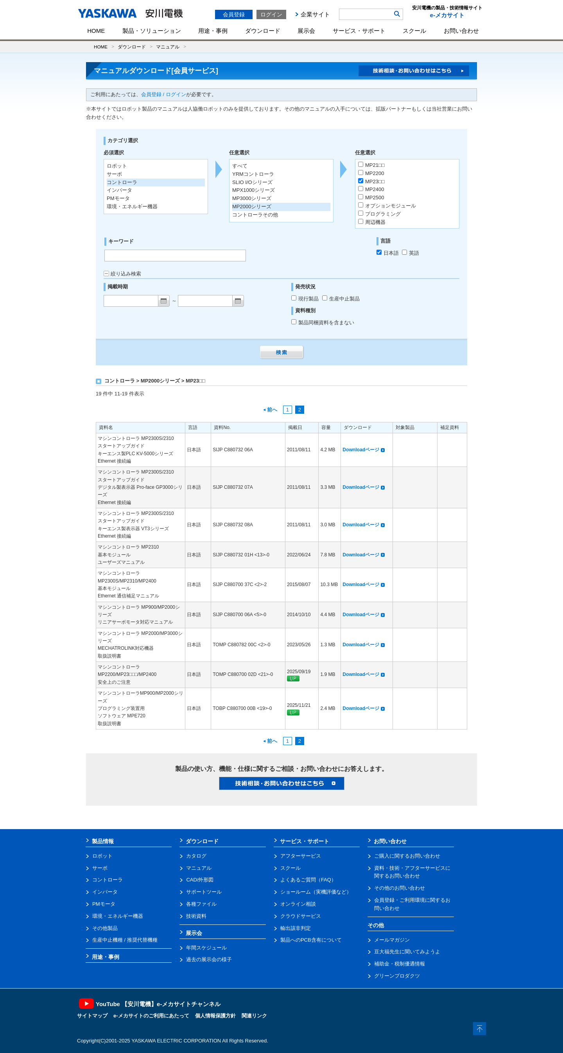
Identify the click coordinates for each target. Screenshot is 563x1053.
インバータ (105, 892)
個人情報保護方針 (215, 1016)
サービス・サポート (359, 30)
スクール (414, 30)
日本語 (388, 253)
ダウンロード (262, 30)
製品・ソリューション (151, 30)
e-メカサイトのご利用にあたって (151, 1016)
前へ (270, 410)
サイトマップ (92, 1016)
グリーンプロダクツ (397, 976)
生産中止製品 (341, 299)
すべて (239, 166)
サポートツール (204, 892)
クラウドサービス (300, 916)
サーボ (100, 868)
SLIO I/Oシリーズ (252, 182)
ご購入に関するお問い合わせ (407, 856)
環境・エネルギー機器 (117, 916)
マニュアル (167, 46)
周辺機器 (371, 222)
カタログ (196, 856)
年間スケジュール (206, 948)
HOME (96, 30)
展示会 (306, 30)
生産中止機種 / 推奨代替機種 (125, 940)
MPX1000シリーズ (253, 190)
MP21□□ (371, 165)
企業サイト (315, 14)
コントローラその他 (255, 215)
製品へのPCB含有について (311, 940)
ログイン (271, 14)
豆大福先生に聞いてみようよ (407, 952)
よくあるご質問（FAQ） (308, 880)
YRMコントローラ (253, 174)
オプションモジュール (387, 205)
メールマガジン (392, 940)
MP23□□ (371, 181)
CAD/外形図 (199, 880)
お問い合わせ (461, 30)
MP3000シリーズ (251, 198)
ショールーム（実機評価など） (315, 892)
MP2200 (371, 173)
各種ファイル (201, 904)
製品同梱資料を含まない (322, 322)
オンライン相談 (298, 904)
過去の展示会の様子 (209, 959)
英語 (410, 253)
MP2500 (371, 197)
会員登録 (234, 14)
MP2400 (371, 189)
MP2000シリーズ (251, 206)
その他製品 (105, 928)
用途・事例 (213, 30)
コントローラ (107, 880)
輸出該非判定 (295, 928)
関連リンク (254, 1016)
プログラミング (379, 214)
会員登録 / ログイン (163, 94)
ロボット (102, 856)
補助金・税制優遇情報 (399, 964)
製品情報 (103, 841)
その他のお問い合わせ (399, 888)
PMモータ (103, 904)
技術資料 (196, 916)
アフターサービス (300, 856)
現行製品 (305, 299)
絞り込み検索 (122, 274)
